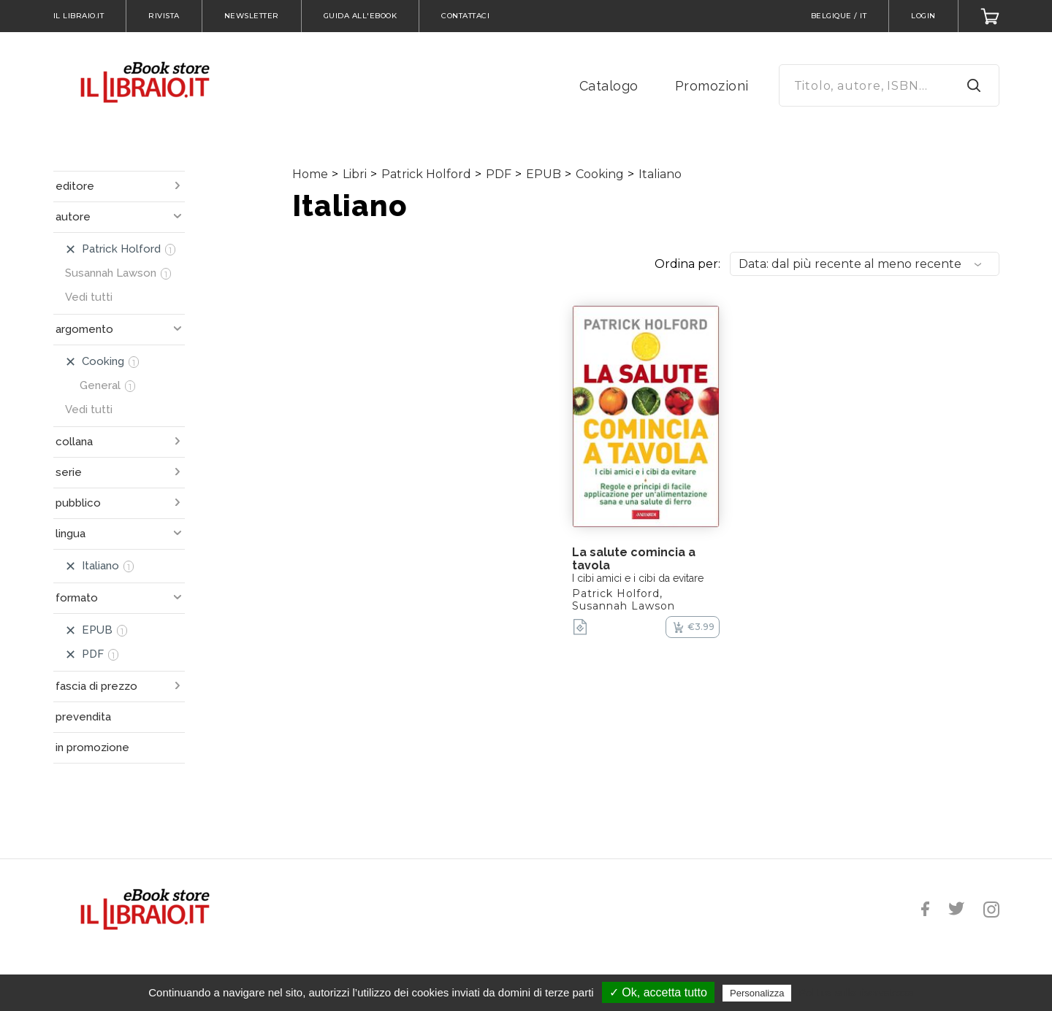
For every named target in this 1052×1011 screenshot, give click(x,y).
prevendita (83, 716)
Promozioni (712, 85)
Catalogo (609, 85)
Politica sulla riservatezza (856, 993)
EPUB (543, 174)
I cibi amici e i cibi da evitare (638, 578)
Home (310, 174)
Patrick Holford (426, 174)
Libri (355, 174)
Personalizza (757, 993)
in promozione (92, 747)
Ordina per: (687, 264)
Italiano (660, 174)
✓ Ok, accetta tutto (658, 992)
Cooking (600, 174)
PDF (498, 174)
